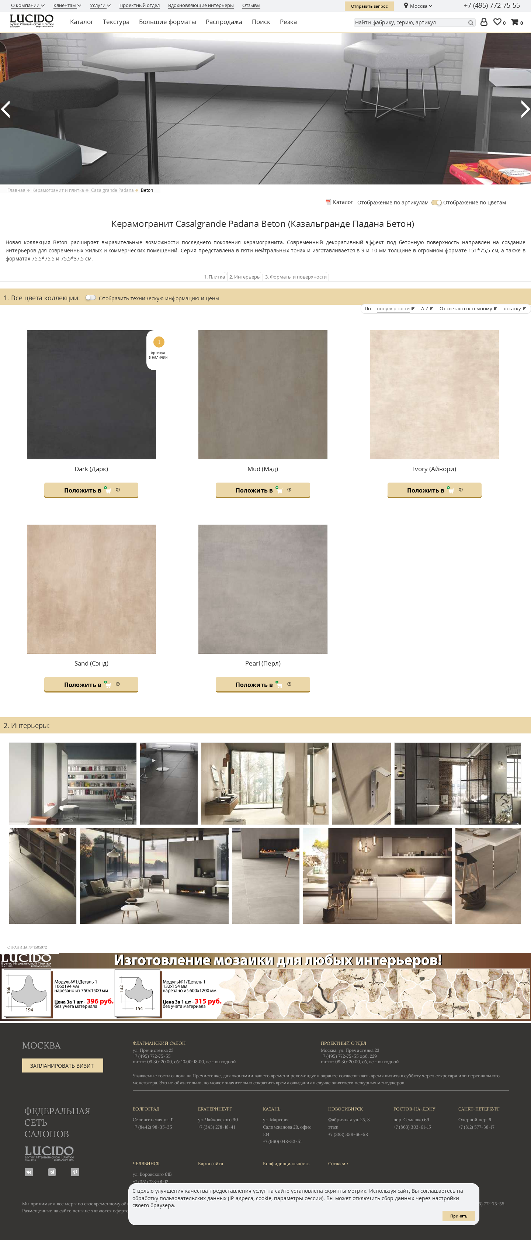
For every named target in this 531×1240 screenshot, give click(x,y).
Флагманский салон (159, 1043)
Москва (418, 6)
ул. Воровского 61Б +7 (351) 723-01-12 (158, 1172)
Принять (459, 1216)
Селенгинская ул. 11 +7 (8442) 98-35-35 (158, 1117)
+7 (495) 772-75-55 (492, 5)
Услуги (98, 5)
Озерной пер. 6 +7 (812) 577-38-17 (483, 1117)
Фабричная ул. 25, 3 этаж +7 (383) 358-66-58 (353, 1121)
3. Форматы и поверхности (296, 276)
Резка (288, 21)
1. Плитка (214, 276)
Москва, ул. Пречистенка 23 (350, 1050)
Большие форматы (167, 21)
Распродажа (224, 21)
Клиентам (65, 5)
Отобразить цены (159, 298)
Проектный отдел (139, 5)
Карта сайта (210, 1163)
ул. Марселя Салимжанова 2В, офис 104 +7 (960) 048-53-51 (288, 1124)
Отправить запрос (369, 6)
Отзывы (251, 5)
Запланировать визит (62, 1065)
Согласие (338, 1163)
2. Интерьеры (245, 276)
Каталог (81, 21)
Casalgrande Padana (112, 190)
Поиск (261, 21)
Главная (16, 190)
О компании (26, 5)
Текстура (116, 21)
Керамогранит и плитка (58, 190)
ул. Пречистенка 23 (153, 1050)
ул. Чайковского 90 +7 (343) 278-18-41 (223, 1117)
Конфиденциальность (286, 1163)
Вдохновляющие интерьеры (201, 5)
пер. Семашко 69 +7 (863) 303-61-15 (418, 1117)
